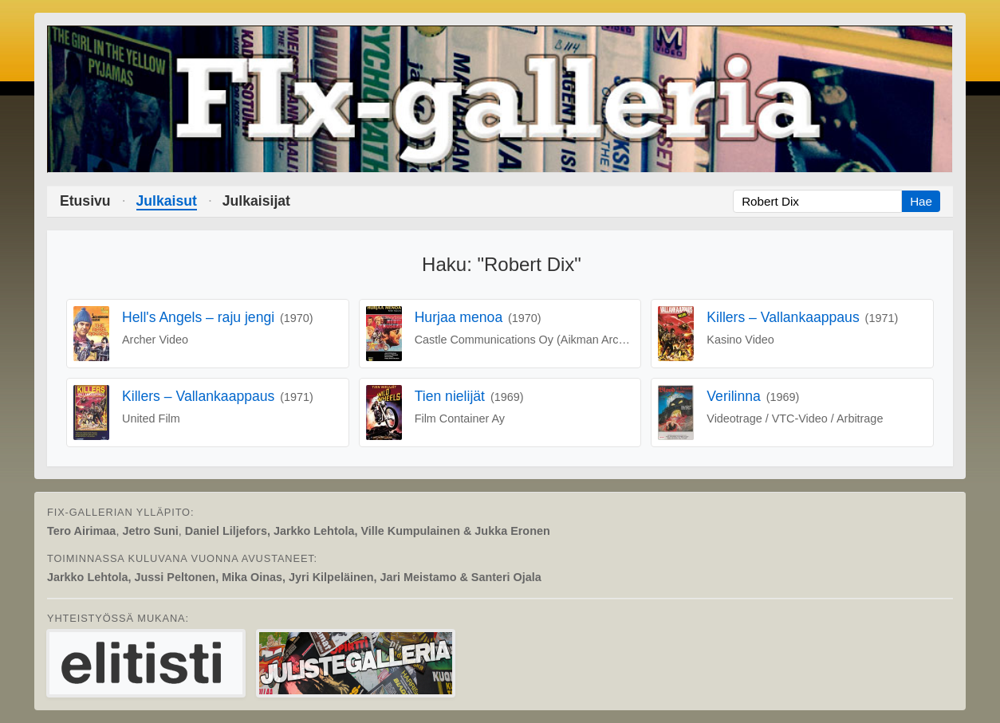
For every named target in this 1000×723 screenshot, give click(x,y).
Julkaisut (166, 201)
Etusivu (85, 201)
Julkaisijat (256, 201)
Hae (921, 201)
